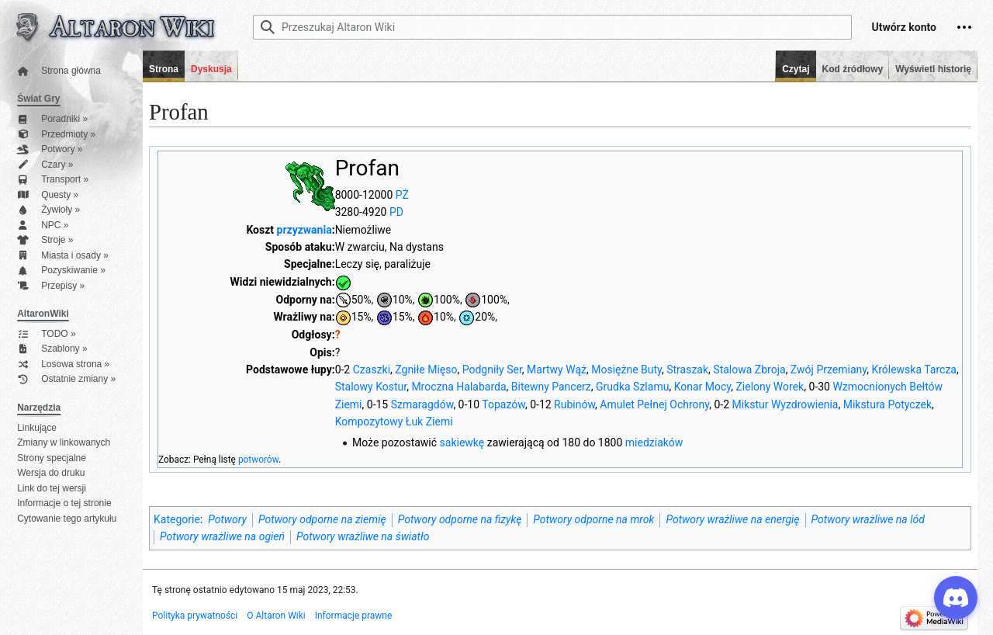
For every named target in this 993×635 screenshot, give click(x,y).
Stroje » (45, 240)
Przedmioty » (56, 135)
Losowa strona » (63, 364)
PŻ (402, 195)
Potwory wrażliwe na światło (362, 536)
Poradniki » (52, 119)
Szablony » (52, 349)
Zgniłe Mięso (426, 369)
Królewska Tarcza (914, 369)
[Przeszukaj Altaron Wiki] (552, 27)
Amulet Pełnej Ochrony (654, 404)
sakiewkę (462, 442)
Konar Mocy (703, 386)
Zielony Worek (769, 386)
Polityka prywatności (194, 615)
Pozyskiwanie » (61, 270)
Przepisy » (51, 286)
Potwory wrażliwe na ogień (222, 536)
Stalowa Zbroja (749, 369)
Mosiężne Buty (626, 369)
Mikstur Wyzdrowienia (785, 404)
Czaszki (371, 369)
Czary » (45, 165)
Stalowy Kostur (371, 386)
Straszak (687, 369)
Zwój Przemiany (829, 369)
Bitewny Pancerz (551, 386)
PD (396, 212)
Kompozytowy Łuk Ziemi (394, 421)
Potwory (227, 519)
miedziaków (654, 442)
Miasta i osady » (63, 256)
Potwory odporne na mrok (593, 519)
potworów (258, 459)
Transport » (52, 180)
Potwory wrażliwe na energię (732, 519)
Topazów (503, 404)
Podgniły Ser (492, 369)
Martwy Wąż (556, 369)
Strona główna (59, 71)
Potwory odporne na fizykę (460, 519)
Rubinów (574, 404)
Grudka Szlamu (632, 386)
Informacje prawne (354, 615)
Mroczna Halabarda (458, 386)
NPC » (42, 225)
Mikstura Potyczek (887, 404)
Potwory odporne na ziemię (322, 519)
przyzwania (304, 230)
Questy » (47, 195)
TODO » (46, 334)
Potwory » (49, 149)
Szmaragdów (422, 404)
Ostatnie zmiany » (66, 379)
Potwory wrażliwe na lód (868, 519)
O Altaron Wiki (276, 615)
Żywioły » (48, 210)
